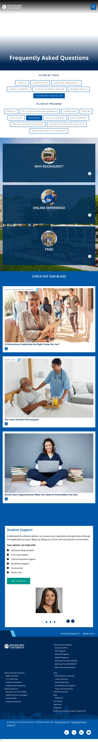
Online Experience (11, 689)
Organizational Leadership (15, 685)
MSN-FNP (86, 111)
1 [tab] (43, 622)
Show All (22, 83)
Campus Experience (19, 89)
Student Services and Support (17, 695)
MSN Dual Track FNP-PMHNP (65, 664)
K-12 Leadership (12, 679)
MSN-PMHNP (34, 118)
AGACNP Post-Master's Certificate (66, 124)
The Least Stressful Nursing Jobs (22, 419)
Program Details (78, 89)
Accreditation (40, 83)
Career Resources (61, 679)
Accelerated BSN (61, 648)
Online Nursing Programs (62, 645)
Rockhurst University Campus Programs (68, 711)
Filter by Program (49, 103)
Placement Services (60, 692)
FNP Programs (60, 651)
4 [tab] (55, 622)
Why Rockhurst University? (64, 676)
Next (72, 621)
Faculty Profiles (11, 698)
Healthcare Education (14, 682)
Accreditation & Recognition (65, 685)
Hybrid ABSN (69, 111)
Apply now (88, 633)
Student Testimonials (13, 701)
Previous (68, 621)
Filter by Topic (49, 75)
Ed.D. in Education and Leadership (39, 111)
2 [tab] (47, 622)
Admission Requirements (66, 83)
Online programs (69, 633)
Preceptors (57, 708)
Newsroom (59, 698)
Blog (55, 695)
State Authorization (62, 682)
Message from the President (16, 692)
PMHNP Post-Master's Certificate (49, 131)
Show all (11, 111)
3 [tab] (51, 622)
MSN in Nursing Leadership (65, 667)
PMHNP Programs (61, 657)
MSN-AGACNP (16, 118)
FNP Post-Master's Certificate (27, 124)
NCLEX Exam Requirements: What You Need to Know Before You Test (41, 494)
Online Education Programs (14, 673)
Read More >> (6, 348)
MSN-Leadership (78, 118)
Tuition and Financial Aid (64, 689)
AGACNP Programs (62, 654)
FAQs (55, 673)
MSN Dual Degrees (55, 118)
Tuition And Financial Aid (49, 96)
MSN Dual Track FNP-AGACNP (66, 661)
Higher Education (12, 676)
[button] (18, 581)
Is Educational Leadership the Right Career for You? (32, 344)
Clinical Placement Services (49, 89)
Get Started (57, 701)
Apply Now (57, 704)
